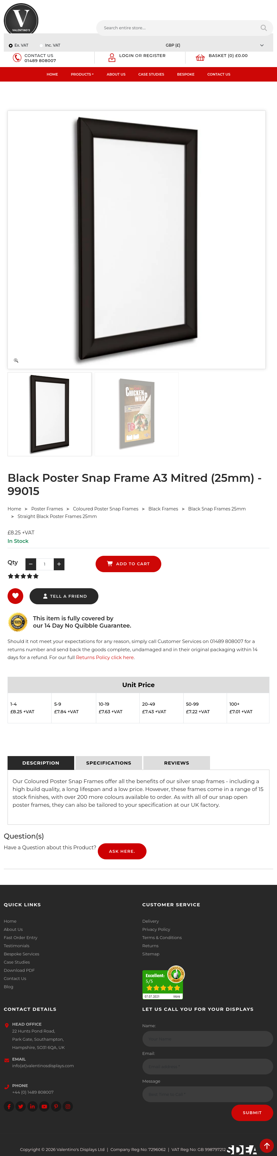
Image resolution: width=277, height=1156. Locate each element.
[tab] (41, 763)
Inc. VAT (52, 45)
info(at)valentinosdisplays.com (43, 1065)
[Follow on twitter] (20, 1106)
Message (151, 1081)
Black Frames (163, 509)
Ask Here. (122, 851)
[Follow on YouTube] (44, 1106)
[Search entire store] (264, 28)
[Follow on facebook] (9, 1106)
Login (126, 55)
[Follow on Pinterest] (56, 1106)
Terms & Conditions (162, 937)
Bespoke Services (21, 953)
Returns (150, 945)
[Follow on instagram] (68, 1106)
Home (52, 74)
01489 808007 (40, 60)
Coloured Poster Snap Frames (105, 509)
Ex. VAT (21, 45)
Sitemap (151, 953)
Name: (149, 1025)
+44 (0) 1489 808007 (33, 1092)
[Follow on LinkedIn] (32, 1106)
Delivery (150, 921)
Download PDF (19, 970)
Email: (148, 1053)
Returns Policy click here (105, 657)
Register (154, 55)
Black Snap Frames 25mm (217, 509)
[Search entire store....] (176, 28)
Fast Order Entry (20, 937)
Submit (252, 1112)
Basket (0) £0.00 (228, 55)
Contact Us (219, 74)
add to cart (128, 563)
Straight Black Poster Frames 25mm (57, 516)
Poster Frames (47, 509)
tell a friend (64, 596)
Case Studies (151, 74)
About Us (116, 74)
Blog (8, 986)
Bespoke (185, 74)
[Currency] (216, 45)
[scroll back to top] (267, 1146)
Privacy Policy (156, 929)
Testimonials (16, 945)
